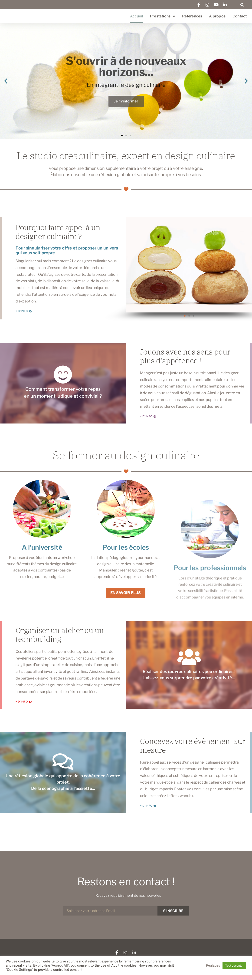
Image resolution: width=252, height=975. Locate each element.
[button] (242, 4)
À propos (217, 16)
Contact (239, 16)
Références (192, 16)
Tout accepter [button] (234, 965)
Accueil (136, 16)
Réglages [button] (213, 965)
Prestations (162, 16)
